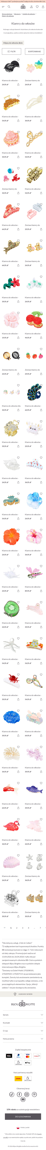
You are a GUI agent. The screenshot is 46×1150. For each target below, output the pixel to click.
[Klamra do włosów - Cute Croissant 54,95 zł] (11, 108)
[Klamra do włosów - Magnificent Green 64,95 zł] (34, 398)
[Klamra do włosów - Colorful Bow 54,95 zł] (34, 687)
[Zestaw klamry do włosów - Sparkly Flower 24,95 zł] (34, 253)
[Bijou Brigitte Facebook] (19, 1094)
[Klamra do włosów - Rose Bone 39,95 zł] (34, 615)
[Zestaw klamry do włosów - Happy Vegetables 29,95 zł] (34, 362)
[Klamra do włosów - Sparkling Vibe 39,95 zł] (11, 434)
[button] (31, 7)
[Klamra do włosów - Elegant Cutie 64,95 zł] (11, 796)
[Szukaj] (9, 7)
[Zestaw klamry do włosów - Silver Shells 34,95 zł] (34, 868)
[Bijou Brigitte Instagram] (27, 1094)
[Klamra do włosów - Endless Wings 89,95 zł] (34, 579)
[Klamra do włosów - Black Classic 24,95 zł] (11, 72)
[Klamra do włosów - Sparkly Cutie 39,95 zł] (11, 904)
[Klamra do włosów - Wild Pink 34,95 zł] (11, 832)
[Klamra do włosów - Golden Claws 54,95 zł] (34, 181)
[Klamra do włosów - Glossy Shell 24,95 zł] (11, 868)
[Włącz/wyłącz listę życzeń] (18, 60)
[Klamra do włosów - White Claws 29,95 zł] (34, 434)
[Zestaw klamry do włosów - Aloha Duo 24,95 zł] (34, 72)
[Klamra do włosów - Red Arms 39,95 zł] (11, 687)
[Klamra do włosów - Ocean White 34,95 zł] (11, 759)
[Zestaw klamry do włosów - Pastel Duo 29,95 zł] (34, 217)
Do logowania (23, 1116)
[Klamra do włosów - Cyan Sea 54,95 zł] (11, 506)
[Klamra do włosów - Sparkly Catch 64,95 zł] (11, 253)
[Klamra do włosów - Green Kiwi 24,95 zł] (11, 615)
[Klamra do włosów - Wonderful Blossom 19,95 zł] (11, 325)
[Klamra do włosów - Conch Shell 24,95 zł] (11, 470)
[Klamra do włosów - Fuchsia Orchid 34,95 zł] (34, 542)
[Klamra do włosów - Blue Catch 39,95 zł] (34, 796)
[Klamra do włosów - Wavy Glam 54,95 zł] (34, 145)
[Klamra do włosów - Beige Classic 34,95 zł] (34, 108)
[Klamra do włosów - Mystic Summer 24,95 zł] (34, 506)
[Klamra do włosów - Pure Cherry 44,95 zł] (34, 325)
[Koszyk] (43, 7)
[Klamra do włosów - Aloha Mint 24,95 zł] (34, 289)
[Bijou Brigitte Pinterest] (34, 1094)
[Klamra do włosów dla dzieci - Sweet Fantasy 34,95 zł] (11, 398)
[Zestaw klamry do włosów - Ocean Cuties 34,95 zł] (11, 181)
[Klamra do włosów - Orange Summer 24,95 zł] (11, 542)
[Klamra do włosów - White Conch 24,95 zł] (11, 579)
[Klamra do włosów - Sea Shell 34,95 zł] (11, 145)
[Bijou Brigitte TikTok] (12, 1094)
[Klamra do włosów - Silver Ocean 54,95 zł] (11, 651)
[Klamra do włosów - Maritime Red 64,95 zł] (11, 217)
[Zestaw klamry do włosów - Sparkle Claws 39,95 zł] (34, 904)
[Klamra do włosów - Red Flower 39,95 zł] (11, 289)
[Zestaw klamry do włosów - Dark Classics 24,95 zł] (11, 362)
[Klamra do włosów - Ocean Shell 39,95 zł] (11, 723)
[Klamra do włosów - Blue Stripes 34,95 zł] (34, 470)
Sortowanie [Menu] (34, 51)
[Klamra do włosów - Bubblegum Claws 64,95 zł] (34, 723)
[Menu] (11, 51)
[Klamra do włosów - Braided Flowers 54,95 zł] (34, 651)
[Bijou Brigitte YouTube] (23, 1099)
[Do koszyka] (18, 84)
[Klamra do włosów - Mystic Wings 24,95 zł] (34, 832)
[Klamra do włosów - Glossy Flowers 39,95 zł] (34, 759)
